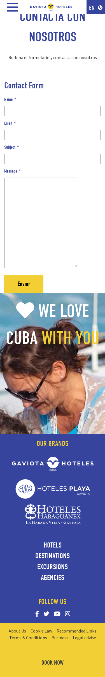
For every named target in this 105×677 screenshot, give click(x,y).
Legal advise (84, 637)
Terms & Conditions (28, 637)
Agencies (52, 577)
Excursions (52, 567)
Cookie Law (41, 631)
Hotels (53, 545)
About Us (17, 631)
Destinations (52, 556)
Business (60, 637)
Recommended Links (76, 631)
